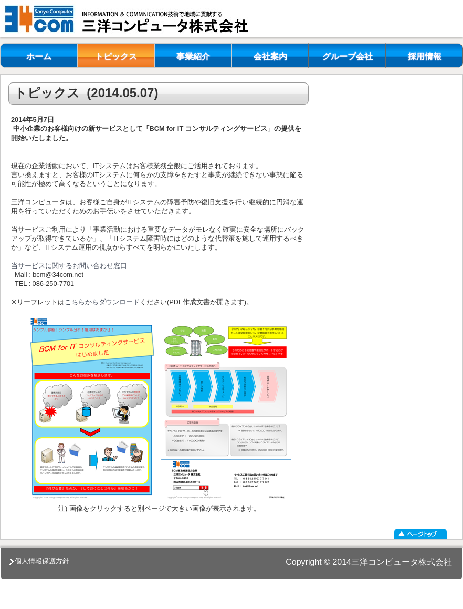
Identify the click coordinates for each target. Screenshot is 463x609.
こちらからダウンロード (102, 302)
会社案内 (270, 56)
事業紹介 (193, 56)
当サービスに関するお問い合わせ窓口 (69, 266)
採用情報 (424, 56)
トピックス (116, 56)
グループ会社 (347, 56)
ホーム (38, 56)
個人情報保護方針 (39, 561)
